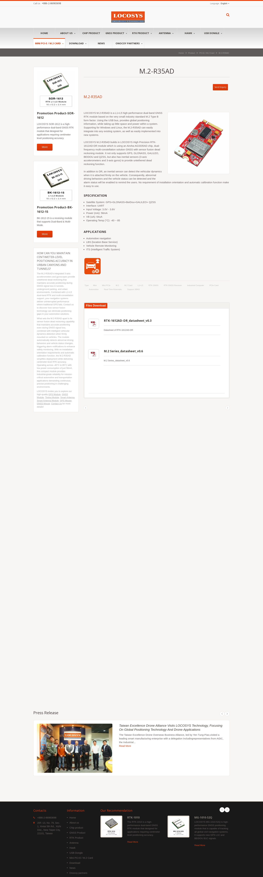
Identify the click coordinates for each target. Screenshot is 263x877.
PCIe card (214, 285)
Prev (222, 807)
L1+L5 (140, 285)
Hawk (189, 33)
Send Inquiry (220, 87)
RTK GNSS (153, 285)
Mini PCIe (106, 285)
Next (227, 807)
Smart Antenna (67, 397)
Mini (95, 285)
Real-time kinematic (113, 289)
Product (191, 53)
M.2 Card (128, 285)
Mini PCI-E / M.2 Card (49, 43)
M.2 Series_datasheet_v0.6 (123, 350)
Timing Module (52, 397)
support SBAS (133, 289)
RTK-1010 (133, 815)
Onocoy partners (129, 43)
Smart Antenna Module (48, 400)
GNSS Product (116, 33)
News (101, 43)
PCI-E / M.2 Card (206, 53)
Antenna (166, 33)
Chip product (91, 33)
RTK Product (141, 33)
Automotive (94, 289)
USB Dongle (213, 33)
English (224, 3)
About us (67, 33)
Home (44, 33)
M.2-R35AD (224, 53)
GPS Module (54, 394)
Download (78, 43)
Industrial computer (195, 285)
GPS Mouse (65, 400)
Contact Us (56, 403)
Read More (132, 839)
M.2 (117, 285)
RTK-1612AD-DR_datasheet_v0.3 (127, 321)
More (45, 147)
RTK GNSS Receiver (173, 285)
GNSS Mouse (43, 403)
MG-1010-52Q (203, 815)
